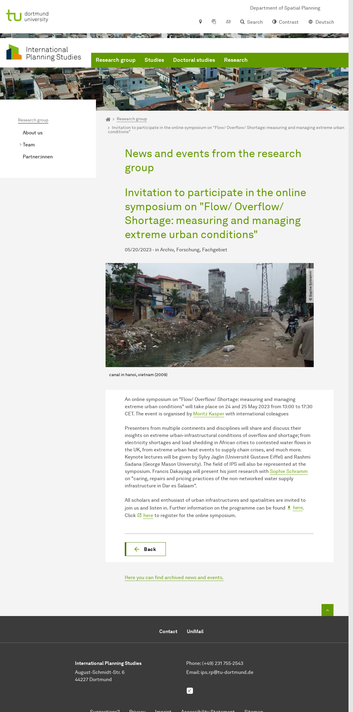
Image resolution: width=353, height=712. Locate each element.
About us (33, 133)
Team (29, 145)
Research (236, 60)
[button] (145, 549)
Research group (116, 60)
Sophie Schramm (289, 471)
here (298, 507)
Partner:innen (38, 157)
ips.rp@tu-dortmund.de (227, 672)
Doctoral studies (194, 60)
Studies (154, 60)
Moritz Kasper (208, 414)
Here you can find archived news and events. (174, 577)
